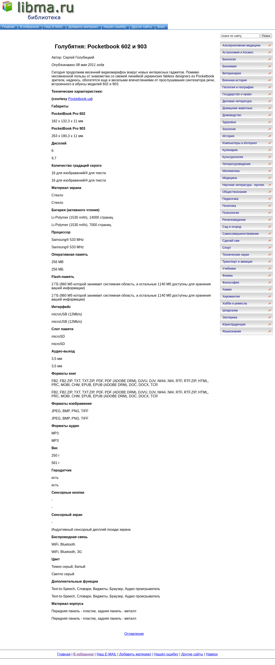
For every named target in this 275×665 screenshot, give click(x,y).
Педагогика (230, 199)
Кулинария (230, 150)
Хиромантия (231, 296)
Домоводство (231, 115)
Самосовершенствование (240, 233)
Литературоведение (236, 164)
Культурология (232, 157)
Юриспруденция (234, 324)
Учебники (229, 268)
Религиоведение (234, 219)
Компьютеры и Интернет (239, 143)
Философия (230, 282)
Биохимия (229, 66)
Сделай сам (230, 240)
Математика (231, 171)
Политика (229, 205)
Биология (229, 59)
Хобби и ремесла (234, 303)
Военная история (234, 80)
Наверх (212, 654)
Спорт (226, 247)
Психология (230, 212)
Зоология (228, 129)
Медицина (229, 178)
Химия (227, 289)
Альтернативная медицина (241, 45)
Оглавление (134, 634)
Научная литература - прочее (243, 185)
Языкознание (231, 331)
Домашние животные (237, 108)
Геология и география (237, 87)
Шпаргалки (230, 310)
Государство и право (237, 94)
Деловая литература (237, 101)
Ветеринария (231, 73)
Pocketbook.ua (79, 99)
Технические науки (235, 254)
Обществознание (234, 192)
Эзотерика (229, 317)
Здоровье (229, 122)
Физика (227, 275)
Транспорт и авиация (237, 261)
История (228, 136)
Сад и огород (231, 226)
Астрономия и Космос (237, 52)
